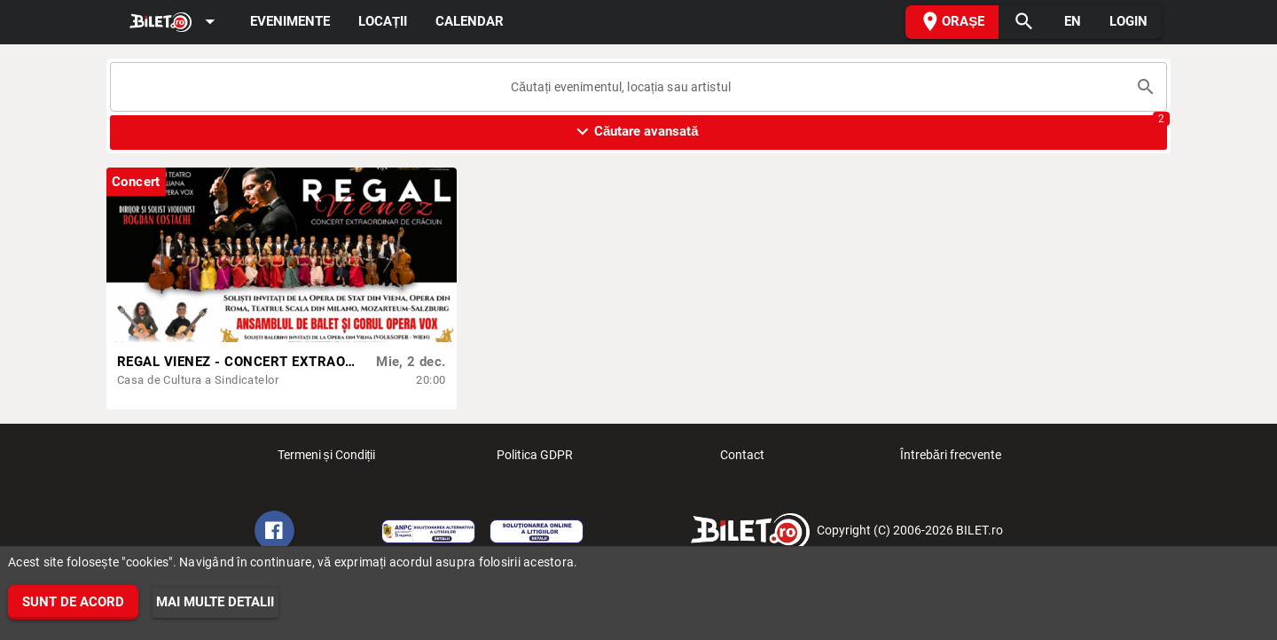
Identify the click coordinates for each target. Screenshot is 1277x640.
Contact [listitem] (742, 460)
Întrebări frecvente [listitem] (950, 460)
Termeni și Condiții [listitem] (326, 460)
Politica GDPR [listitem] (534, 460)
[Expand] (175, 22)
